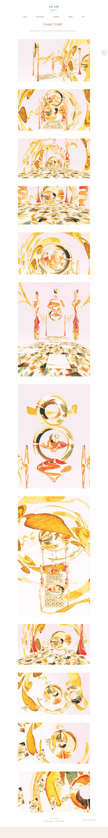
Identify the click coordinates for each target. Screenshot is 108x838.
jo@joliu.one (54, 11)
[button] (56, 16)
